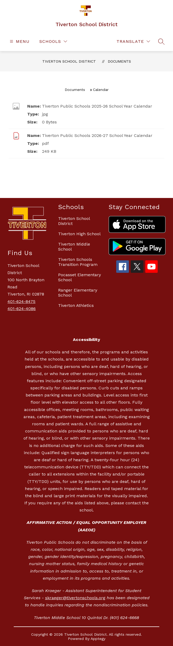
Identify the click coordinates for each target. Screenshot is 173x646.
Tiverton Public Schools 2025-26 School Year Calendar (97, 106)
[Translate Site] (133, 41)
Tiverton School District (69, 61)
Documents (119, 61)
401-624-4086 (21, 308)
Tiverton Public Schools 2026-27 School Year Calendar (97, 135)
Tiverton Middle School (74, 247)
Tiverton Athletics (76, 305)
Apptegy (98, 638)
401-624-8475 (21, 301)
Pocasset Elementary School (79, 277)
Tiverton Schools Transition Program (77, 262)
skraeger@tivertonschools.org (75, 597)
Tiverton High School (79, 233)
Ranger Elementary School (77, 293)
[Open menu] (19, 41)
